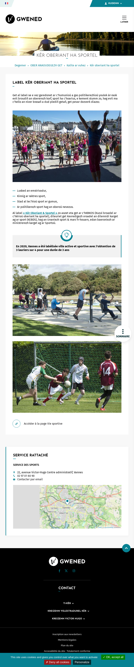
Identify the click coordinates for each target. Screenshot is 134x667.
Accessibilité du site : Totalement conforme (67, 651)
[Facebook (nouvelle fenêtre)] (59, 571)
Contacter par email (30, 479)
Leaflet (99, 527)
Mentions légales (67, 640)
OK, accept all (113, 657)
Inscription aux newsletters (67, 634)
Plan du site (67, 645)
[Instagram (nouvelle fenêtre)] (73, 571)
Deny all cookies (57, 662)
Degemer (20, 65)
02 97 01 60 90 (26, 475)
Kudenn (113, 3)
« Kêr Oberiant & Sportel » (40, 213)
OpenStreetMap (108, 527)
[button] (67, 502)
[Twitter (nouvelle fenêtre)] (66, 571)
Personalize (82, 662)
